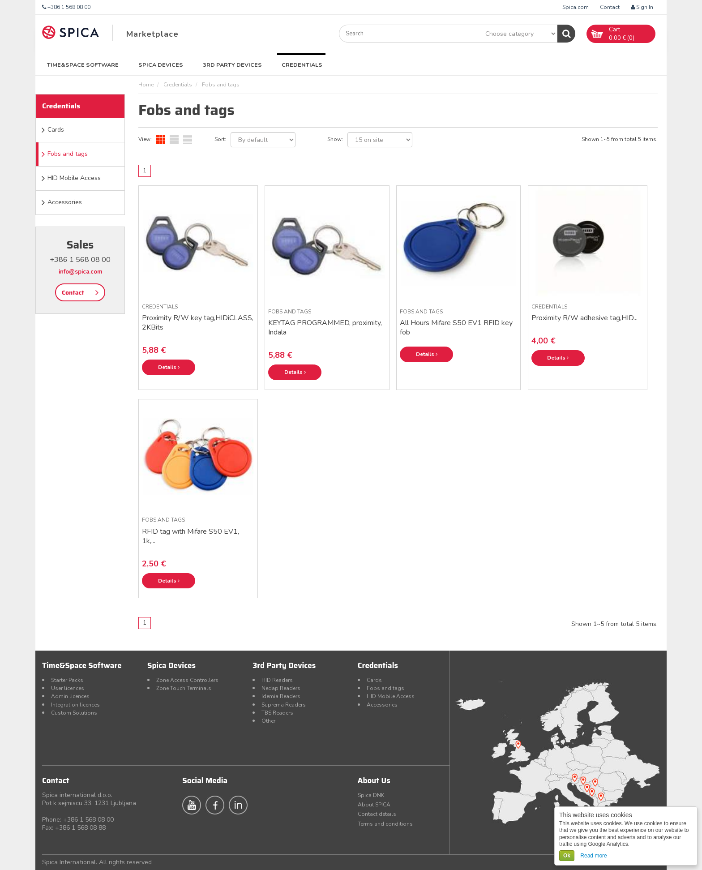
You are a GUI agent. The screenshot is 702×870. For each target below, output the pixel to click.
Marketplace (152, 34)
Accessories (64, 202)
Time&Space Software (83, 65)
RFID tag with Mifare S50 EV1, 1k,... (190, 536)
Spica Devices (160, 65)
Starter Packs (67, 680)
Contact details (377, 814)
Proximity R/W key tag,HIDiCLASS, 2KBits (197, 322)
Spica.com (575, 7)
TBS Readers (277, 712)
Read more (593, 856)
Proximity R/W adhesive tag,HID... (584, 318)
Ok (566, 856)
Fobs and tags (67, 154)
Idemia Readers (280, 696)
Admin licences (70, 696)
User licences (67, 688)
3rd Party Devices (232, 65)
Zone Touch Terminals (183, 688)
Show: (335, 139)
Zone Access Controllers (187, 680)
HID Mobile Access (74, 178)
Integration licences (75, 704)
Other (268, 720)
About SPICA (374, 804)
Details (169, 367)
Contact (610, 7)
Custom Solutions (74, 712)
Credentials (302, 65)
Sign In (642, 7)
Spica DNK (371, 795)
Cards (55, 129)
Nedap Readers (280, 688)
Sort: (220, 139)
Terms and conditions (385, 823)
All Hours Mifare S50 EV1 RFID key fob (456, 327)
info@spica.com (80, 272)
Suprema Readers (283, 704)
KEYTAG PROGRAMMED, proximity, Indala (325, 327)
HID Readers (277, 680)
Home (146, 84)
